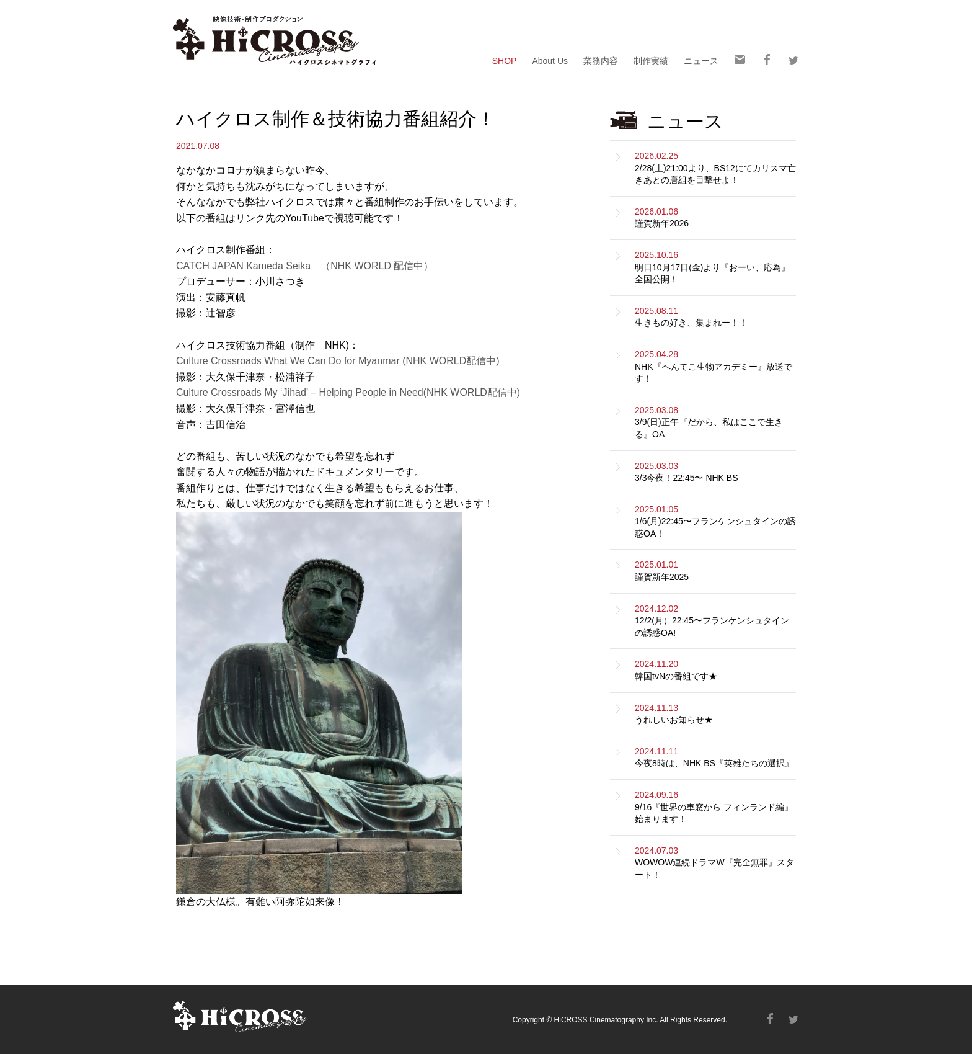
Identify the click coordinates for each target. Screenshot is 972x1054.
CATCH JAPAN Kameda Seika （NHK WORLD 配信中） (304, 266)
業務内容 (600, 60)
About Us (550, 60)
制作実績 (651, 60)
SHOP (504, 60)
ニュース (701, 60)
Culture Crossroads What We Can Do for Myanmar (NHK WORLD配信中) (338, 360)
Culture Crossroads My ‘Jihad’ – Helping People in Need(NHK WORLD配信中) (348, 392)
